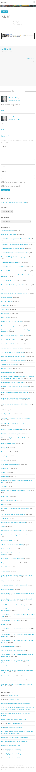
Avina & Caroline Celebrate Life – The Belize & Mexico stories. (15, 490)
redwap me (4, 737)
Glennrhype (4, 703)
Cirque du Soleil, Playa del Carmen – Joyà (11, 340)
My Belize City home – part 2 (8, 443)
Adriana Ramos (12, 117)
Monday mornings (5, 452)
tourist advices (4, 731)
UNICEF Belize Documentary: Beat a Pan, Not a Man (13, 356)
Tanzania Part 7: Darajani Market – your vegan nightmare (14, 257)
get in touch (25, 767)
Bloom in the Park (5, 317)
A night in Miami (5, 571)
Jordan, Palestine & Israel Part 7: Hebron (10, 620)
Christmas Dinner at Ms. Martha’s (9, 344)
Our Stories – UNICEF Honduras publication (11, 321)
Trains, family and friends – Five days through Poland (14, 585)
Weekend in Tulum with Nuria (8, 372)
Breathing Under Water (6, 368)
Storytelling (4, 456)
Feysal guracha (5, 741)
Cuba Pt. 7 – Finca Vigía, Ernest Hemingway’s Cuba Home (14, 392)
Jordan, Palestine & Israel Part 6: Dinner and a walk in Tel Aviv (15, 628)
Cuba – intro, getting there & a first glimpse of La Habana (14, 438)
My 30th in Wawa (5, 313)
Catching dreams (5, 496)
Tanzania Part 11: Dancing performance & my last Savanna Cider (16, 238)
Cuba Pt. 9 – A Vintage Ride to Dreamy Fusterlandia (13, 382)
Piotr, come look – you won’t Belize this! (10, 563)
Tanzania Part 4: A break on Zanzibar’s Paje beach (13, 271)
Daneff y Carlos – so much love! (8, 234)
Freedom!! (3, 504)
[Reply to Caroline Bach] (3, 110)
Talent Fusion (4, 518)
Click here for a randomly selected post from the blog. (14, 202)
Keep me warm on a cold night (8, 500)
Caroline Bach (19, 23)
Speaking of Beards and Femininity (13, 727)
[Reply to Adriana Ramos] (3, 129)
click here (3, 707)
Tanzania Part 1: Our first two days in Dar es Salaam (13, 285)
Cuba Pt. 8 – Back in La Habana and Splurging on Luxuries (15, 386)
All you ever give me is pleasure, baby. (10, 464)
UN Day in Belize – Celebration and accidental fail (13, 360)
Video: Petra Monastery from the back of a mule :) (13, 650)
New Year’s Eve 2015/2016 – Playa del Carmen (12, 335)
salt (2, 410)
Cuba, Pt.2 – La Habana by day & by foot (10, 433)
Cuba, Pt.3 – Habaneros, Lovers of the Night (11, 429)
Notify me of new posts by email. (11, 186)
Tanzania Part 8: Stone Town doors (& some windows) (14, 252)
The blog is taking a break (7, 230)
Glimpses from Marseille (7, 581)
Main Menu (18, 2)
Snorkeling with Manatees (7, 549)
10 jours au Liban (5, 309)
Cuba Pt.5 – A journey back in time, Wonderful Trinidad (14, 404)
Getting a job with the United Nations (19, 741)
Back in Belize (4, 567)
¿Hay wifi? (3, 526)
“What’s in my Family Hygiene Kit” (9, 364)
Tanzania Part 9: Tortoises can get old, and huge (12, 248)
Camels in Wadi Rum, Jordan (8, 646)
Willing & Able (4, 447)
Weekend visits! (5, 468)
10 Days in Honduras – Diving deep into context (12, 352)
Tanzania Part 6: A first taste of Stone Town (11, 262)
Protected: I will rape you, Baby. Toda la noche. (19, 703)
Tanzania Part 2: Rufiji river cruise (9, 280)
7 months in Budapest (6, 297)
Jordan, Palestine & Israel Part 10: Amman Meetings (13, 605)
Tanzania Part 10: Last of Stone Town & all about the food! (14, 244)
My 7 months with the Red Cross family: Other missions (14, 293)
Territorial (3, 486)
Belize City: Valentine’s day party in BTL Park (11, 680)
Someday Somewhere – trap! (8, 414)
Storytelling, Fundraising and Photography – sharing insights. (15, 418)
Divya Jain (3, 745)
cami (2, 727)
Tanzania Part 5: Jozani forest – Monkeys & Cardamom (14, 266)
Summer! (3, 472)
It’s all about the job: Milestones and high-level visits (13, 522)
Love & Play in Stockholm (7, 589)
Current (3, 624)
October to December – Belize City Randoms (11, 348)
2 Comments (19, 24)
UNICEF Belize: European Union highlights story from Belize (15, 508)
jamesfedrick (4, 713)
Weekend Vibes (5, 476)
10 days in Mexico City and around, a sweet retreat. (13, 514)
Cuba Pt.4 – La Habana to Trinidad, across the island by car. (15, 424)
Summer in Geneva (5, 305)
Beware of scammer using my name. (10, 326)
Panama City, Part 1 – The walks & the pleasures (12, 558)
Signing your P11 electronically (15, 723)
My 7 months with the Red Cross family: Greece (12, 289)
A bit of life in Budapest (6, 301)
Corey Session (4, 460)
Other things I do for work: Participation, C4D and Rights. (14, 530)
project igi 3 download (6, 719)
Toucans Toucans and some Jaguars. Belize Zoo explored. (15, 535)
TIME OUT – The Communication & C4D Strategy (12, 544)
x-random (4, 11)
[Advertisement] (18, 75)
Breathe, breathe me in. (6, 540)
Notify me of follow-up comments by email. (14, 182)
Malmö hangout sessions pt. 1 (8, 676)
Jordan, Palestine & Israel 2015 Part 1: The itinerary (13, 666)
